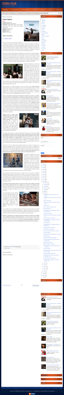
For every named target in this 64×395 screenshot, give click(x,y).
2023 (44, 167)
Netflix (42, 29)
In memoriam (43, 25)
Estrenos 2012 (28, 13)
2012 (44, 275)
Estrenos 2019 (35, 9)
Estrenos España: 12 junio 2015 (49, 227)
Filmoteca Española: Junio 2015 (49, 253)
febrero (45, 268)
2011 (44, 277)
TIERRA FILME (9, 3)
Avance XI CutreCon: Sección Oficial (53, 103)
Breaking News (44, 375)
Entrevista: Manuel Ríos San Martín (49, 237)
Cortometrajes (44, 40)
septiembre (46, 187)
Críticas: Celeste (50, 336)
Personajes (43, 31)
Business (43, 379)
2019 (44, 174)
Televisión (43, 28)
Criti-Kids (43, 42)
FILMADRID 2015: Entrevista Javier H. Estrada (52, 234)
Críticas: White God (47, 208)
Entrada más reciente (7, 285)
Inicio (22, 284)
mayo (45, 263)
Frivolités (43, 39)
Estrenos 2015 (5, 13)
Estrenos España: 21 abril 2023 (52, 56)
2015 (44, 181)
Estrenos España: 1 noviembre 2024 (53, 344)
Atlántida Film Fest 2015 (47, 242)
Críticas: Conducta (46, 248)
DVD (42, 37)
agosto (45, 189)
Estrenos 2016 (58, 9)
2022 (44, 169)
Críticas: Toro (49, 126)
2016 (44, 179)
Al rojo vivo (43, 48)
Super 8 (48, 111)
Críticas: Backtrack (50, 95)
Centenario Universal (45, 36)
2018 (44, 176)
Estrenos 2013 (20, 13)
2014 (44, 271)
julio (44, 191)
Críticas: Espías (46, 205)
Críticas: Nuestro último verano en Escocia (51, 230)
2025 (44, 164)
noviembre (46, 184)
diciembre (45, 182)
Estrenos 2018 (42, 9)
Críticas (9, 248)
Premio (42, 50)
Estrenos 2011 (36, 13)
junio (45, 193)
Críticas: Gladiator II (50, 357)
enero (45, 269)
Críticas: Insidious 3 (47, 232)
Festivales (43, 22)
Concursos (43, 45)
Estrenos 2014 (12, 13)
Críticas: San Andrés (47, 200)
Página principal (5, 9)
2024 (44, 165)
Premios (43, 23)
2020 (44, 172)
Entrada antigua (36, 285)
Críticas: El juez (49, 118)
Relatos (42, 34)
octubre (45, 186)
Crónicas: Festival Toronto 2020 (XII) (53, 364)
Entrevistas (43, 26)
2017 (44, 177)
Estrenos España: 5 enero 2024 (52, 350)
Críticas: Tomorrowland (47, 213)
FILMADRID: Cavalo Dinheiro (48, 229)
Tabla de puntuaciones (26, 9)
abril (44, 264)
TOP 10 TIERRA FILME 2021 (15, 9)
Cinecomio (43, 47)
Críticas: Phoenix (46, 235)
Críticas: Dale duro (46, 222)
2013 (44, 273)
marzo (45, 266)
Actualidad (43, 20)
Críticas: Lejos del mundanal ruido (49, 206)
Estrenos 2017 (50, 9)
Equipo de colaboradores (45, 13)
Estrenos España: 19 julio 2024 (52, 89)
